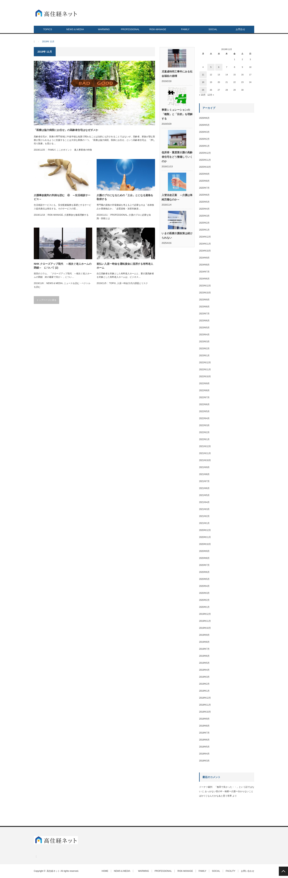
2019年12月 (205, 614)
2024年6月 (204, 278)
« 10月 (202, 95)
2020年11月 (205, 537)
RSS (36, 856)
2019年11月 (205, 621)
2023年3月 (204, 341)
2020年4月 (204, 586)
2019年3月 (204, 677)
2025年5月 (204, 202)
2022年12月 (205, 362)
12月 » (210, 95)
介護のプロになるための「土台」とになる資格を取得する (125, 197)
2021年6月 (204, 488)
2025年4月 (204, 209)
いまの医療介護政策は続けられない (177, 235)
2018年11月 (205, 705)
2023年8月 (204, 306)
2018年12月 (205, 698)
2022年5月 (204, 411)
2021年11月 (205, 453)
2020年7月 (204, 565)
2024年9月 (204, 257)
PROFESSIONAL (130, 29)
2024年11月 (205, 243)
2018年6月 (204, 739)
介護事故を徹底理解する (76, 215)
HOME (105, 871)
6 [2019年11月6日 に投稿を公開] (218, 67)
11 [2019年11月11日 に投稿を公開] (203, 75)
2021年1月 (204, 523)
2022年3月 (204, 425)
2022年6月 (204, 404)
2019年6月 (204, 656)
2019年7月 (204, 649)
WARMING (103, 29)
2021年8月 (204, 474)
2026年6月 (204, 118)
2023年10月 (205, 292)
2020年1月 (204, 607)
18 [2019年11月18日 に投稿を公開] (203, 82)
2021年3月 (204, 509)
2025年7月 (204, 188)
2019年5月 (204, 663)
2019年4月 (204, 670)
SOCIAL (212, 29)
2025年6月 (204, 195)
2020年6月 (204, 572)
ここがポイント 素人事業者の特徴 (74, 150)
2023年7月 (204, 313)
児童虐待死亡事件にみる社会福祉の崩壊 (177, 73)
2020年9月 (204, 551)
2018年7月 (204, 732)
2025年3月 (204, 216)
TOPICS (47, 29)
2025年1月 (204, 230)
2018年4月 (204, 753)
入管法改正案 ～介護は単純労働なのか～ (177, 197)
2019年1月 (204, 691)
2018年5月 (204, 746)
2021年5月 (204, 495)
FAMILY (185, 29)
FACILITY (230, 871)
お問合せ (240, 29)
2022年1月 (204, 439)
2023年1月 (204, 355)
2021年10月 (205, 460)
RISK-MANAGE (157, 29)
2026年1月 (204, 146)
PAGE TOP (283, 871)
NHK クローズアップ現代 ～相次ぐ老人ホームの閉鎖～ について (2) (62, 265)
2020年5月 (204, 579)
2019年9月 (204, 635)
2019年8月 (204, 642)
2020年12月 (205, 530)
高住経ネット (53, 871)
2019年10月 (205, 628)
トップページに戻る (46, 300)
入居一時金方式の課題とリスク (132, 283)
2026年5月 (204, 125)
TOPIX (112, 283)
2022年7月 (204, 397)
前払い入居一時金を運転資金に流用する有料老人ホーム (125, 265)
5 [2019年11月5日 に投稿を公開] (210, 67)
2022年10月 (205, 376)
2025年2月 (204, 223)
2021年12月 (205, 446)
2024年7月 (204, 271)
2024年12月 (205, 236)
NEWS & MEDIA (75, 29)
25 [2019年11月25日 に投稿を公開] (203, 90)
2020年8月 (204, 558)
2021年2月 (204, 516)
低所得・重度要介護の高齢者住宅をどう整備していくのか (177, 157)
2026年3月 (204, 132)
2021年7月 (204, 481)
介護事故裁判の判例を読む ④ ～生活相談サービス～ (62, 197)
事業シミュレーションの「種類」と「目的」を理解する (177, 114)
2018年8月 (204, 725)
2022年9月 (204, 383)
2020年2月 (204, 600)
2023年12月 (205, 285)
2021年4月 (204, 502)
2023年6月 (204, 320)
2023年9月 (204, 299)
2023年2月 (204, 348)
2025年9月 (204, 174)
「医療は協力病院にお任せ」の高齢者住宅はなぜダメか (66, 130)
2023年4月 (204, 334)
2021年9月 (204, 467)
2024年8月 (204, 264)
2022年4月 (204, 418)
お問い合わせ (247, 871)
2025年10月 (205, 167)
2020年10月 (205, 544)
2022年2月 (204, 432)
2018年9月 (204, 719)
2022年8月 (204, 390)
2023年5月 (204, 327)
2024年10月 (205, 250)
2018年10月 (205, 712)
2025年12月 (205, 153)
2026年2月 (204, 139)
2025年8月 (204, 181)
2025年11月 (205, 160)
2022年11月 (205, 369)
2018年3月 (204, 760)
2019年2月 (204, 684)
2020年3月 (204, 593)
